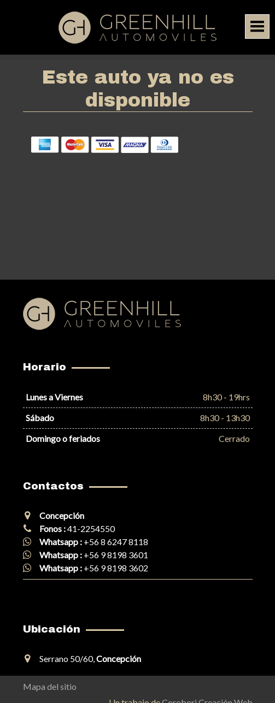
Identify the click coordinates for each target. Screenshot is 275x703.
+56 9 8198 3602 (116, 568)
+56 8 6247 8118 (116, 541)
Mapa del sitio (50, 686)
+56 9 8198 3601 (116, 555)
